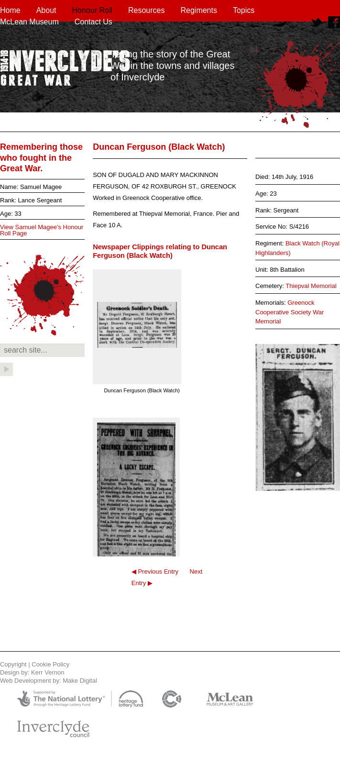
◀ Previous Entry (155, 571)
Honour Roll (92, 10)
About (46, 10)
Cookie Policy (50, 664)
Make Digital (80, 680)
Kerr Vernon (47, 672)
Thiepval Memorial (310, 285)
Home (10, 10)
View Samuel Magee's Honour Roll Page (41, 230)
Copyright (13, 664)
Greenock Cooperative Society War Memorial (289, 312)
